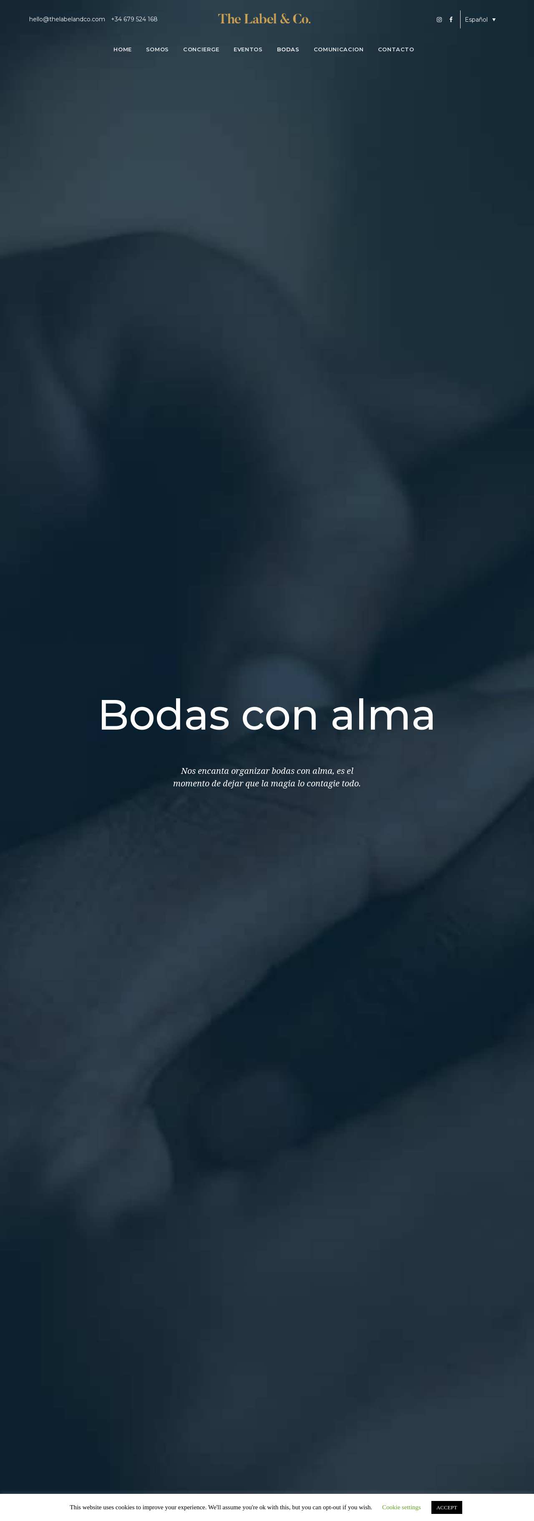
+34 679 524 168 (134, 19)
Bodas (288, 49)
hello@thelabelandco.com (67, 19)
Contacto (396, 49)
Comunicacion (339, 49)
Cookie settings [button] (401, 1507)
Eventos (248, 49)
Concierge (201, 49)
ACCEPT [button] (446, 1507)
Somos (157, 49)
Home (122, 49)
